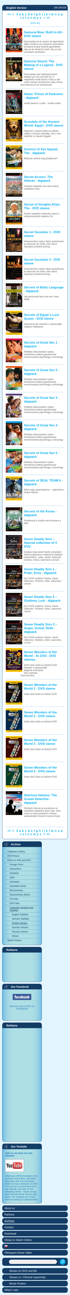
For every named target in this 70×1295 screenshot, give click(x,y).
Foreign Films (16, 864)
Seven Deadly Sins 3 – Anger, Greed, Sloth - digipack (40, 628)
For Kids (14, 899)
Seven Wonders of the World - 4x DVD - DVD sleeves (40, 655)
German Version (20, 927)
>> (48, 17)
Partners (9, 1214)
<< (9, 14)
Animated (14, 881)
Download (10, 1233)
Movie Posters (14, 940)
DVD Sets (15, 903)
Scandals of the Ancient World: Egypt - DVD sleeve (43, 123)
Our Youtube (19, 1146)
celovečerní (15, 869)
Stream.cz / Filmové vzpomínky (27, 1277)
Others (15, 936)
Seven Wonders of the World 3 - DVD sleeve (40, 742)
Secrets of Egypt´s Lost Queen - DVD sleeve (41, 316)
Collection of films (16, 851)
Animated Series (18, 886)
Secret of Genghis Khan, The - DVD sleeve (42, 206)
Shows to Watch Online (18, 1239)
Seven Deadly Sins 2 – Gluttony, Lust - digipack (42, 598)
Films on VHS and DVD (19, 860)
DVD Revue (13, 856)
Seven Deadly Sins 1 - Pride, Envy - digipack (40, 571)
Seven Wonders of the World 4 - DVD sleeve (40, 769)
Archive (16, 844)
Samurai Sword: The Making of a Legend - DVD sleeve (43, 65)
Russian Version (20, 931)
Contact (8, 1227)
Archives (9, 1220)
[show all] (35, 23)
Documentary (16, 890)
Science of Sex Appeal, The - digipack (41, 151)
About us (9, 1208)
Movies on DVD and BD (23, 1270)
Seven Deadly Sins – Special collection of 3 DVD (40, 542)
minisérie (14, 873)
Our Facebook (20, 986)
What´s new (11, 1289)
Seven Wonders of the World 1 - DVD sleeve (40, 686)
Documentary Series (20, 894)
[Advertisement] (22, 967)
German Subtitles (20, 919)
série (12, 877)
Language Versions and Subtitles (21, 909)
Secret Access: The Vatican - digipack (38, 178)
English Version (19, 923)
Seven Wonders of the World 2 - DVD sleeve (40, 714)
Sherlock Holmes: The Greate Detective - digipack (40, 799)
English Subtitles (20, 914)
